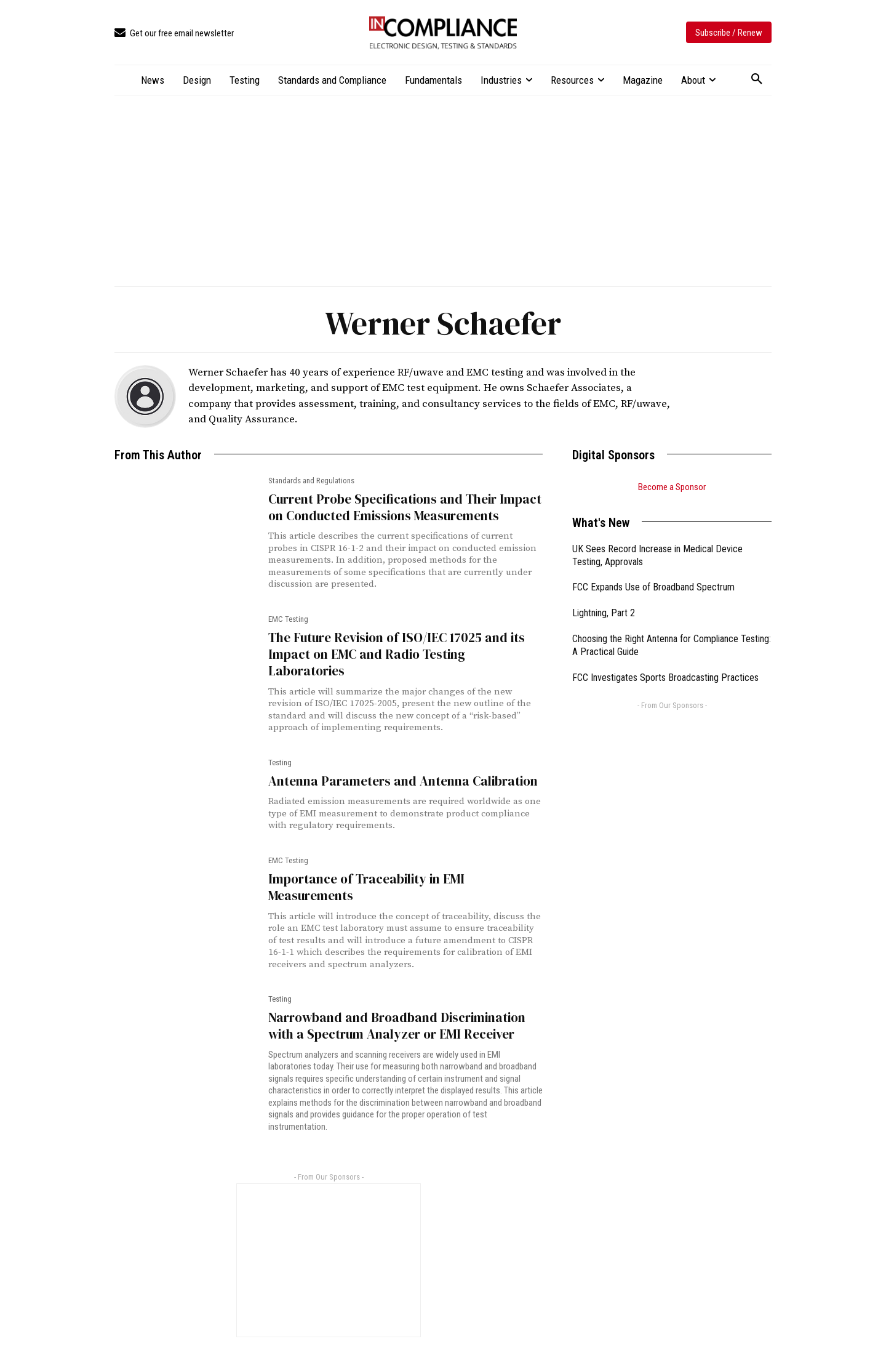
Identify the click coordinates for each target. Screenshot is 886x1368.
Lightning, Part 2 (603, 613)
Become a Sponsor (672, 487)
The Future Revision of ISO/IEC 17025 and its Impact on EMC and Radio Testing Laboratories (396, 654)
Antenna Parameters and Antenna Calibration (403, 781)
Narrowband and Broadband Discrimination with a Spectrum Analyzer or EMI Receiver (396, 1025)
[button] (757, 79)
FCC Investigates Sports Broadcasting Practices (665, 677)
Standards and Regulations (311, 481)
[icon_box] (174, 33)
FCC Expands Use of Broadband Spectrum (653, 587)
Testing (280, 762)
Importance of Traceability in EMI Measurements (366, 887)
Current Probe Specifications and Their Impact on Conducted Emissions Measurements (404, 507)
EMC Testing (288, 619)
